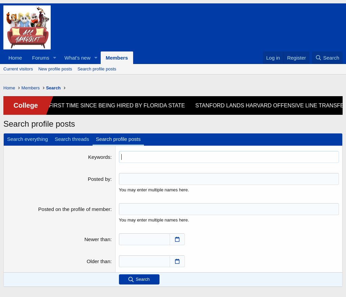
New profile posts (55, 68)
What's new (78, 58)
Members (117, 58)
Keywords (99, 157)
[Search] (327, 57)
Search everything (27, 139)
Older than (98, 261)
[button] (54, 57)
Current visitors (18, 68)
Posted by (99, 179)
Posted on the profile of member (74, 209)
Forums (40, 58)
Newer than (97, 239)
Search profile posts (96, 68)
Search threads (72, 139)
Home (15, 58)
